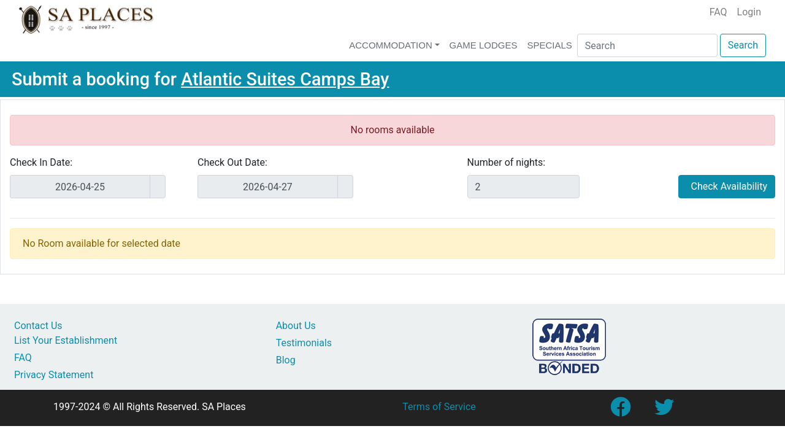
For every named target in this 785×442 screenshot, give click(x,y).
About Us (296, 326)
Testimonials (304, 343)
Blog (286, 360)
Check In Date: (41, 162)
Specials (549, 45)
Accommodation (390, 45)
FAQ (718, 12)
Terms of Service (439, 407)
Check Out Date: (232, 162)
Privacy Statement (53, 375)
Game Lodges (484, 45)
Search (743, 45)
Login (749, 12)
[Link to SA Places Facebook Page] (620, 411)
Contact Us (38, 326)
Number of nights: (506, 162)
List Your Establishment (65, 340)
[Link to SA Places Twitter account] (664, 411)
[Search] (647, 45)
